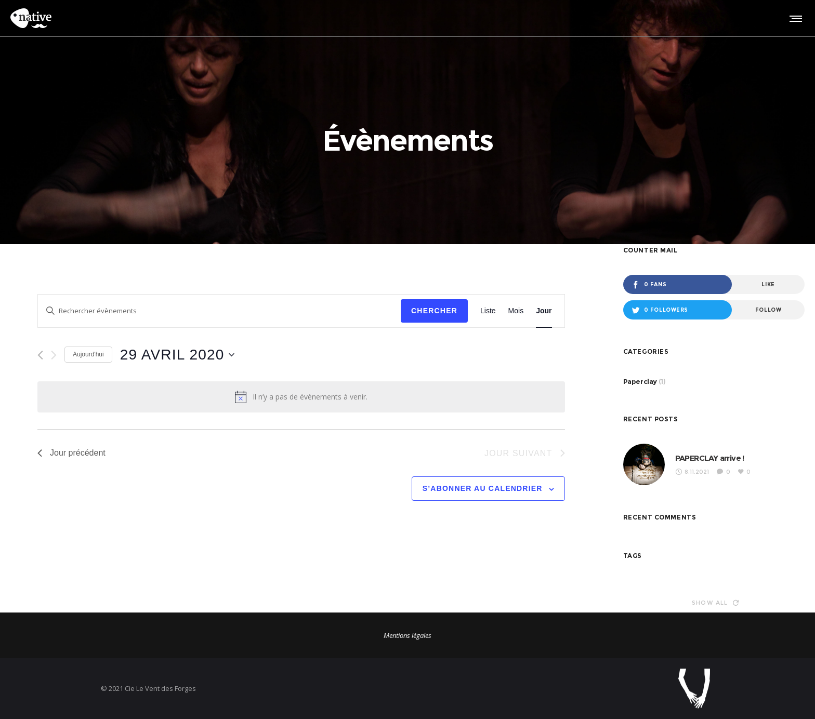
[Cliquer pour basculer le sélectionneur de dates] (177, 354)
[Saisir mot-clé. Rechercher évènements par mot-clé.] (219, 311)
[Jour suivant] (54, 355)
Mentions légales (407, 635)
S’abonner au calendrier (483, 488)
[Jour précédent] (40, 355)
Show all (715, 602)
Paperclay (640, 381)
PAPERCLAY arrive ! (709, 458)
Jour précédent (71, 452)
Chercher (434, 311)
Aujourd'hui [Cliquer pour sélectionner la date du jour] (88, 354)
